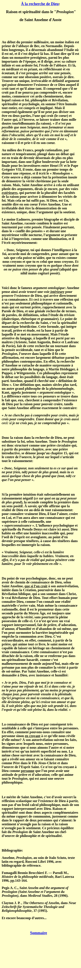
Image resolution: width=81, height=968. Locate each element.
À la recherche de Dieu (40, 4)
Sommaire (38, 933)
